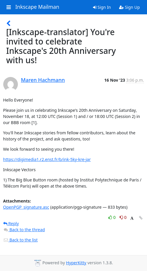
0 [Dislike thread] (123, 217)
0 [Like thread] (112, 217)
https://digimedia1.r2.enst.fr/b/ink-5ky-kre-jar (47, 159)
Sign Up (129, 7)
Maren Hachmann (43, 79)
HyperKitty (76, 262)
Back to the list (20, 240)
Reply (11, 223)
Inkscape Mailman (37, 7)
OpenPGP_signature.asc (26, 207)
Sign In (102, 7)
